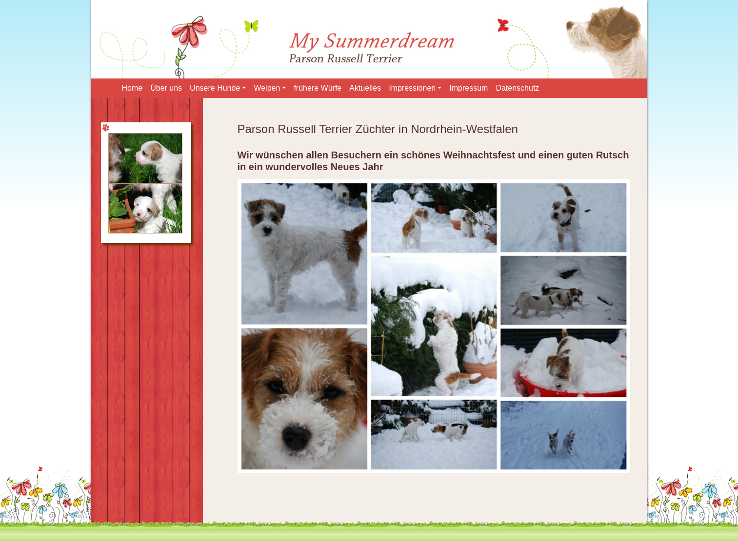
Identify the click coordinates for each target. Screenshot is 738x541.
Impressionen (412, 88)
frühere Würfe (317, 88)
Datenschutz (517, 88)
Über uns (166, 88)
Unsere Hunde (215, 88)
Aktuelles (365, 88)
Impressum (468, 88)
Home (132, 88)
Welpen (267, 88)
